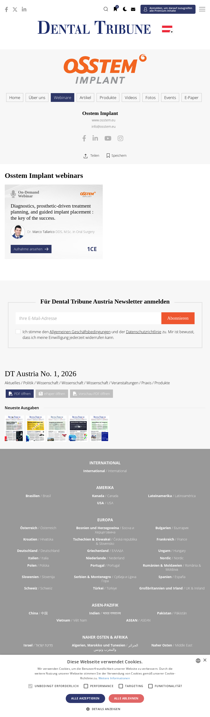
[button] (105, 709)
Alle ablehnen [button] (126, 698)
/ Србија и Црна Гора (105, 579)
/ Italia (38, 558)
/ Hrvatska (38, 539)
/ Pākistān (172, 613)
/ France (172, 539)
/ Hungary (172, 550)
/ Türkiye (105, 588)
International (105, 462)
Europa (105, 519)
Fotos (150, 97)
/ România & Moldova (172, 567)
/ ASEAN (138, 620)
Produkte (108, 97)
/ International (105, 471)
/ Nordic (172, 558)
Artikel (85, 97)
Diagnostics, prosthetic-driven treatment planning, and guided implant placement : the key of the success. (52, 212)
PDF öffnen (20, 393)
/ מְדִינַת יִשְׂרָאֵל (38, 645)
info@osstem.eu (104, 126)
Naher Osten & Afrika (105, 637)
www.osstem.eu (103, 120)
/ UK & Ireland (172, 588)
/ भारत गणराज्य (105, 613)
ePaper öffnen (52, 393)
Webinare (62, 97)
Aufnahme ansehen (31, 249)
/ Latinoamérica (172, 496)
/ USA (105, 503)
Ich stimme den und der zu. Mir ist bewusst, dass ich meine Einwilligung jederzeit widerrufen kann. (108, 334)
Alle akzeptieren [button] (85, 698)
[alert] (105, 686)
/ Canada (105, 496)
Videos (131, 97)
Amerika (105, 487)
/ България (171, 528)
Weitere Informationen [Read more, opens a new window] (114, 678)
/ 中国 (38, 613)
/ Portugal (105, 565)
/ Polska (38, 565)
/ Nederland (105, 558)
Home (14, 97)
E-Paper (192, 97)
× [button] (204, 660)
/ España (172, 577)
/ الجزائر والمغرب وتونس (105, 647)
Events (170, 97)
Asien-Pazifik (105, 605)
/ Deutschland (38, 550)
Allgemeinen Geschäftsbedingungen (80, 331)
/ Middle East (171, 645)
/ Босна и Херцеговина (105, 530)
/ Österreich (38, 528)
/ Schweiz (38, 588)
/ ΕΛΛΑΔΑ (105, 550)
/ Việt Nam (71, 620)
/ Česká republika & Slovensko (105, 541)
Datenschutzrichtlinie (143, 331)
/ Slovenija (38, 577)
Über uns (37, 97)
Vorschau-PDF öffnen (91, 393)
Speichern (119, 155)
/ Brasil (38, 496)
